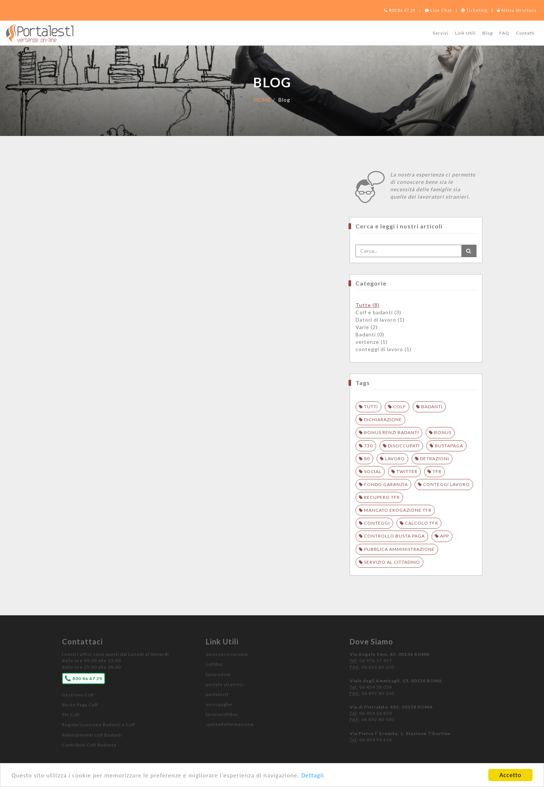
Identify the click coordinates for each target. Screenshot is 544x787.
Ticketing (474, 10)
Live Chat (438, 10)
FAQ (504, 33)
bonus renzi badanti (391, 432)
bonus (442, 432)
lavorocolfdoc (222, 714)
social (372, 471)
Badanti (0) (370, 334)
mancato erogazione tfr (398, 510)
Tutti (371, 406)
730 (368, 445)
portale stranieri (225, 684)
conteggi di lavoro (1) (384, 349)
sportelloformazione (230, 724)
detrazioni (434, 458)
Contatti (525, 33)
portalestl (217, 694)
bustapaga (449, 445)
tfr (437, 471)
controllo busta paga (394, 536)
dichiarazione (383, 419)
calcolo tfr (421, 523)
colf (399, 406)
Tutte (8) (368, 305)
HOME (262, 100)
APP (444, 536)
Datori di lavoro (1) (380, 319)
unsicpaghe (219, 704)
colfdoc (214, 664)
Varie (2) (367, 327)
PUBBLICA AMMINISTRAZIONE (399, 549)
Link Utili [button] (465, 33)
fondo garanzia (386, 484)
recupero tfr (382, 497)
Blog (487, 33)
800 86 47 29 (399, 10)
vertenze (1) (372, 342)
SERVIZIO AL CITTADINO (392, 562)
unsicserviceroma (227, 654)
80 (367, 458)
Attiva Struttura (517, 10)
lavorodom (218, 674)
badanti (432, 406)
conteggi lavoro (446, 484)
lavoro (395, 458)
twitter (406, 471)
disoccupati (404, 445)
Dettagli (312, 775)
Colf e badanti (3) (378, 312)
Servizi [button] (440, 33)
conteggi (377, 523)
